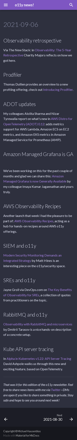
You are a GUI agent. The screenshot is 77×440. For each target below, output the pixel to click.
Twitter (55, 390)
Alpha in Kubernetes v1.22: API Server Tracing (39, 358)
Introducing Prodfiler (58, 89)
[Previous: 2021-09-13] (6, 417)
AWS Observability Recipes (33, 221)
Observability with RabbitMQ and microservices (37, 324)
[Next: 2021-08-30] (57, 417)
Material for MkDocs (27, 435)
